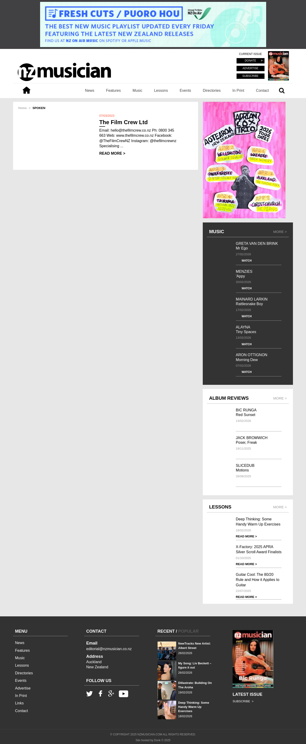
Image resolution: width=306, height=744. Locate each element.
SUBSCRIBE (250, 76)
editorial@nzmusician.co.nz (109, 649)
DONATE (250, 60)
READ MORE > (112, 153)
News (89, 90)
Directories (211, 90)
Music (137, 90)
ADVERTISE (250, 68)
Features (113, 90)
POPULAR (188, 631)
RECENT (166, 631)
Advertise (23, 688)
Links (19, 703)
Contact (262, 90)
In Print (238, 90)
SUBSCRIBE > (243, 701)
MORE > (280, 232)
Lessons (161, 90)
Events (185, 90)
